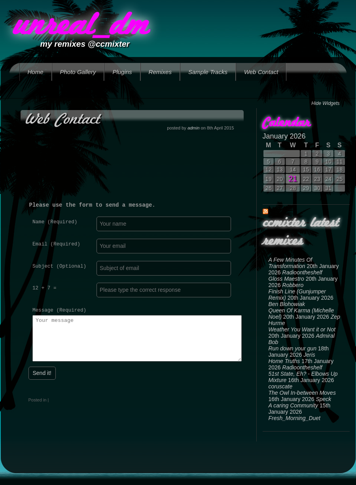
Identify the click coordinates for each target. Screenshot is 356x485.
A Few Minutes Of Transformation (290, 263)
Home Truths (284, 361)
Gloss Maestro (286, 279)
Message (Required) (59, 310)
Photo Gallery (78, 71)
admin (193, 128)
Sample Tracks (207, 71)
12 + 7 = (44, 288)
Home (36, 71)
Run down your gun (292, 348)
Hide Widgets (325, 103)
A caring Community (293, 405)
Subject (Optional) (59, 266)
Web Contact (261, 71)
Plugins (122, 71)
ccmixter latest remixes (300, 232)
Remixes (160, 71)
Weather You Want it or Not (302, 329)
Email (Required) (56, 244)
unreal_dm (80, 26)
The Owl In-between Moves (302, 393)
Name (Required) (54, 222)
